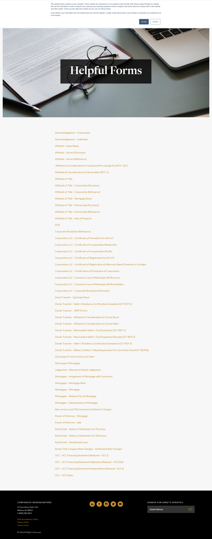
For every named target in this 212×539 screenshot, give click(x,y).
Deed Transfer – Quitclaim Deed (72, 297)
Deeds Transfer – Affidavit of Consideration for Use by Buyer (87, 317)
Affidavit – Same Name (67, 145)
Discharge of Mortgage (67, 363)
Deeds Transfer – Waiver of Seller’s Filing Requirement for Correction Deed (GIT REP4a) (102, 350)
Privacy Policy (23, 522)
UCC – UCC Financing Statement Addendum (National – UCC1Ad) (89, 461)
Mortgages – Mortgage (67, 389)
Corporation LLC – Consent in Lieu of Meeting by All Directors (87, 277)
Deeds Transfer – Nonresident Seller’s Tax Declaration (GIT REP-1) (90, 330)
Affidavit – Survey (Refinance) (71, 158)
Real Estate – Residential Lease (71, 442)
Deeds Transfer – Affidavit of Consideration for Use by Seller (87, 323)
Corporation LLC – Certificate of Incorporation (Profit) (83, 251)
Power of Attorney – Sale (68, 422)
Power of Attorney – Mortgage (71, 415)
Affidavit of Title (63, 178)
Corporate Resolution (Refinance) (73, 231)
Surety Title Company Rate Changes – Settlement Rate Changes (88, 448)
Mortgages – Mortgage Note (70, 383)
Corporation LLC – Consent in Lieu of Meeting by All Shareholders (89, 284)
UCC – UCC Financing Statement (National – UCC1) (81, 455)
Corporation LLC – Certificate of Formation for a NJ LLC (84, 238)
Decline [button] (155, 22)
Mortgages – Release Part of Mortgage (75, 396)
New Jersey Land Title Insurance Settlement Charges (83, 409)
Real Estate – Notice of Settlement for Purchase (80, 429)
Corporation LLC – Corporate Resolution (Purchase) (82, 290)
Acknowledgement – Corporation (72, 132)
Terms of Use (23, 525)
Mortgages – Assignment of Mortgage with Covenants (83, 376)
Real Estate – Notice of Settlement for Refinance (81, 435)
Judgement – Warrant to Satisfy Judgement (78, 369)
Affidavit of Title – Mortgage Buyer (73, 198)
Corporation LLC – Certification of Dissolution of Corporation (87, 271)
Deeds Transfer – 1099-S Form (71, 310)
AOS (57, 224)
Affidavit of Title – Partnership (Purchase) (77, 205)
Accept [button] (143, 22)
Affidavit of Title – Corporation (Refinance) (77, 191)
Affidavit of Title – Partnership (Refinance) (77, 211)
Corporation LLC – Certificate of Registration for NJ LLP (84, 257)
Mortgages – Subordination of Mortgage (76, 402)
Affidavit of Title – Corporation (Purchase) (77, 185)
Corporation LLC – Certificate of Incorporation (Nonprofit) (86, 244)
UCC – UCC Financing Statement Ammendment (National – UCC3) (89, 468)
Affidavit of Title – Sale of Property (73, 218)
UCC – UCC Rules (64, 475)
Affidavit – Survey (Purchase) (70, 152)
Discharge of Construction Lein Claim (74, 356)
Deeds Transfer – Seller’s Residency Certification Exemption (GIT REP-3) (93, 303)
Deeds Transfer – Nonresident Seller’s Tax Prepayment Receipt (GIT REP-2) (95, 336)
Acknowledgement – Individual (71, 139)
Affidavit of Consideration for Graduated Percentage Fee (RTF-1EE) (91, 165)
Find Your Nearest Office (27, 519)
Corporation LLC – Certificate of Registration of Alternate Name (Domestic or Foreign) (100, 264)
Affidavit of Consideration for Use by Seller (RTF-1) (82, 172)
